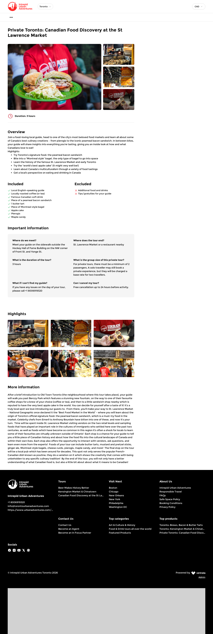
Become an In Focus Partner (74, 532)
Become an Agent (68, 528)
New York (114, 499)
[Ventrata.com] (197, 572)
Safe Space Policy (169, 499)
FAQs (162, 495)
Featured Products (120, 532)
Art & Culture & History (122, 525)
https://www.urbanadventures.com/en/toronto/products (42, 510)
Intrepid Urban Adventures (175, 487)
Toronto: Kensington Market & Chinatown (182, 528)
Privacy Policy (167, 507)
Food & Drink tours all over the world (130, 528)
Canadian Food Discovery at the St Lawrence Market (81, 495)
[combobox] (198, 6)
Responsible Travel (170, 491)
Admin (202, 577)
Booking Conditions (170, 503)
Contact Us (64, 525)
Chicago (113, 491)
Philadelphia (116, 503)
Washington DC (118, 507)
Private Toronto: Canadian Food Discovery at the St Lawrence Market (182, 532)
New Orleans (116, 495)
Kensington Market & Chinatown (77, 491)
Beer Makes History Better (73, 487)
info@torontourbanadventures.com (28, 506)
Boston (113, 487)
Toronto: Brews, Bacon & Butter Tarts (181, 525)
